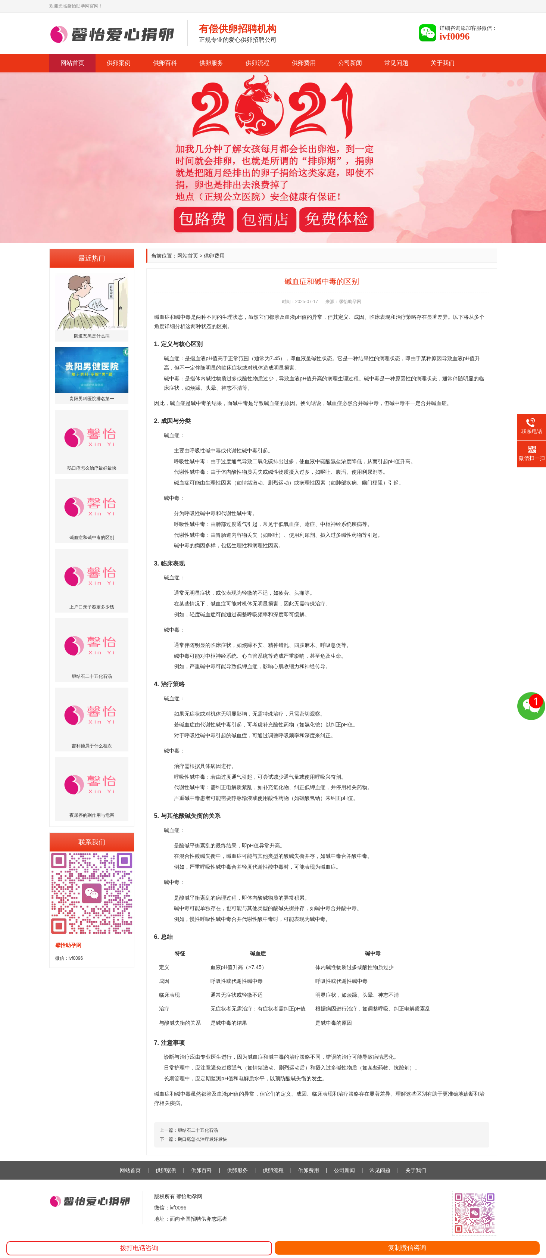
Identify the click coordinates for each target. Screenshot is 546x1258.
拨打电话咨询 (139, 1248)
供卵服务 (211, 63)
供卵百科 (165, 63)
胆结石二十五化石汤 (198, 1130)
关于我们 (443, 63)
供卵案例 (119, 63)
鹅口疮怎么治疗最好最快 (202, 1139)
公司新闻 (350, 63)
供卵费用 (304, 63)
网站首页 (72, 63)
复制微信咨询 (407, 1247)
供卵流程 (257, 63)
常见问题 (396, 63)
